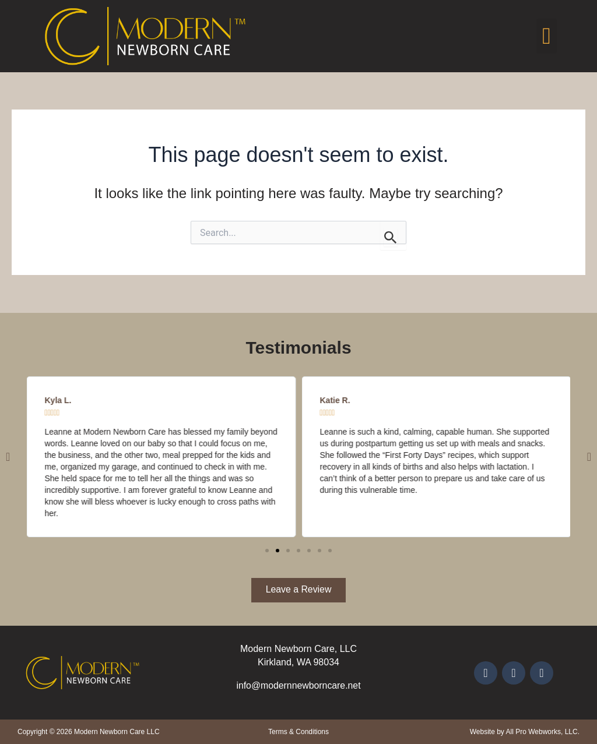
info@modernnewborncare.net (298, 685)
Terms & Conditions (298, 732)
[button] (546, 36)
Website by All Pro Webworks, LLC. (525, 732)
